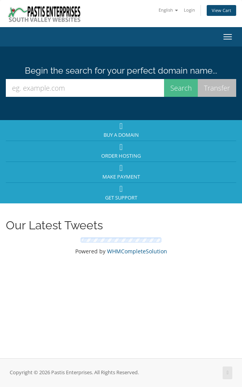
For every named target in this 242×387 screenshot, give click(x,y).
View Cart (221, 10)
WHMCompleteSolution (137, 251)
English (168, 10)
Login (189, 10)
